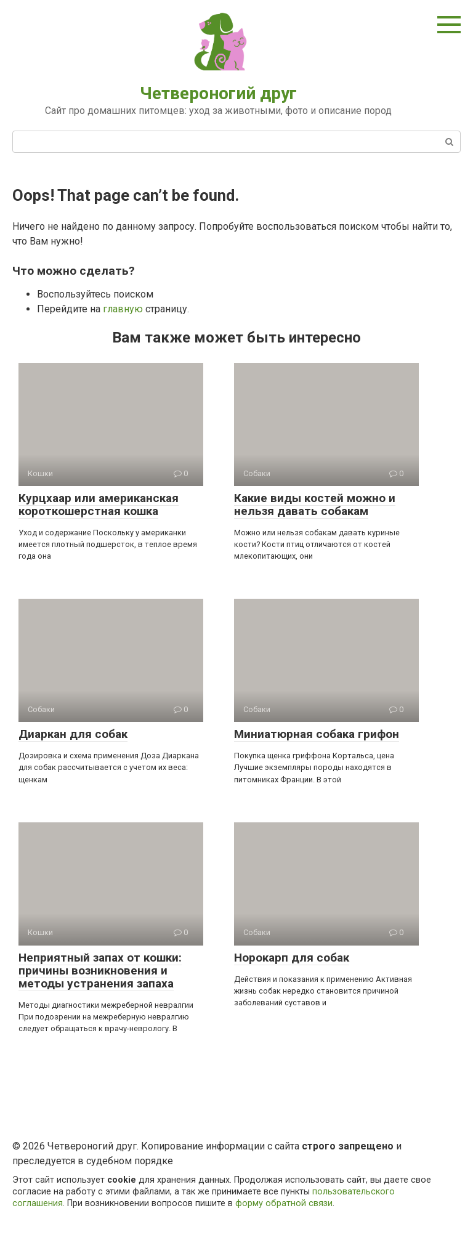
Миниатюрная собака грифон (316, 734)
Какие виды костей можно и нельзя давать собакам (314, 504)
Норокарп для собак (291, 957)
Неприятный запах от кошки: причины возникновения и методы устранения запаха (100, 970)
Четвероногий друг (218, 93)
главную (123, 309)
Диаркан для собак (72, 734)
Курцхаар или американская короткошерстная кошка (98, 504)
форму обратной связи (284, 1203)
